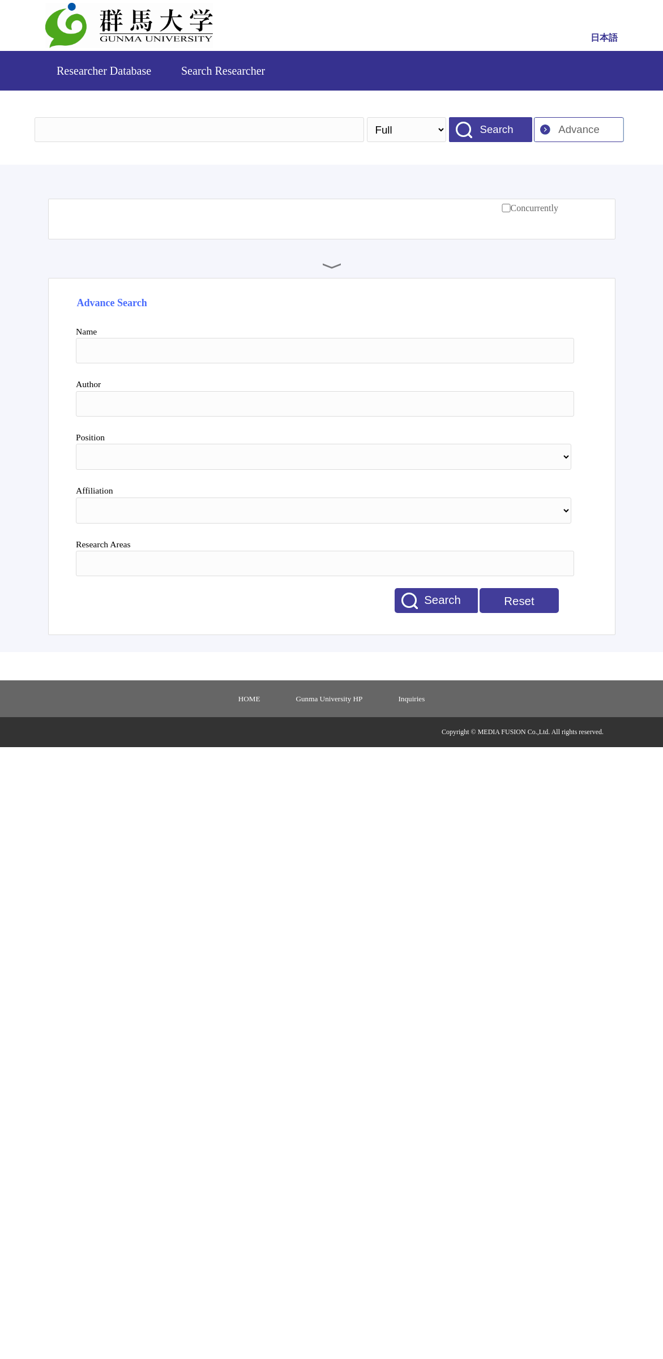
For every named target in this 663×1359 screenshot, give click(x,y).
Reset (519, 601)
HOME (249, 698)
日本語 (604, 37)
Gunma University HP (329, 698)
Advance (579, 129)
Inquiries (411, 698)
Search (496, 129)
